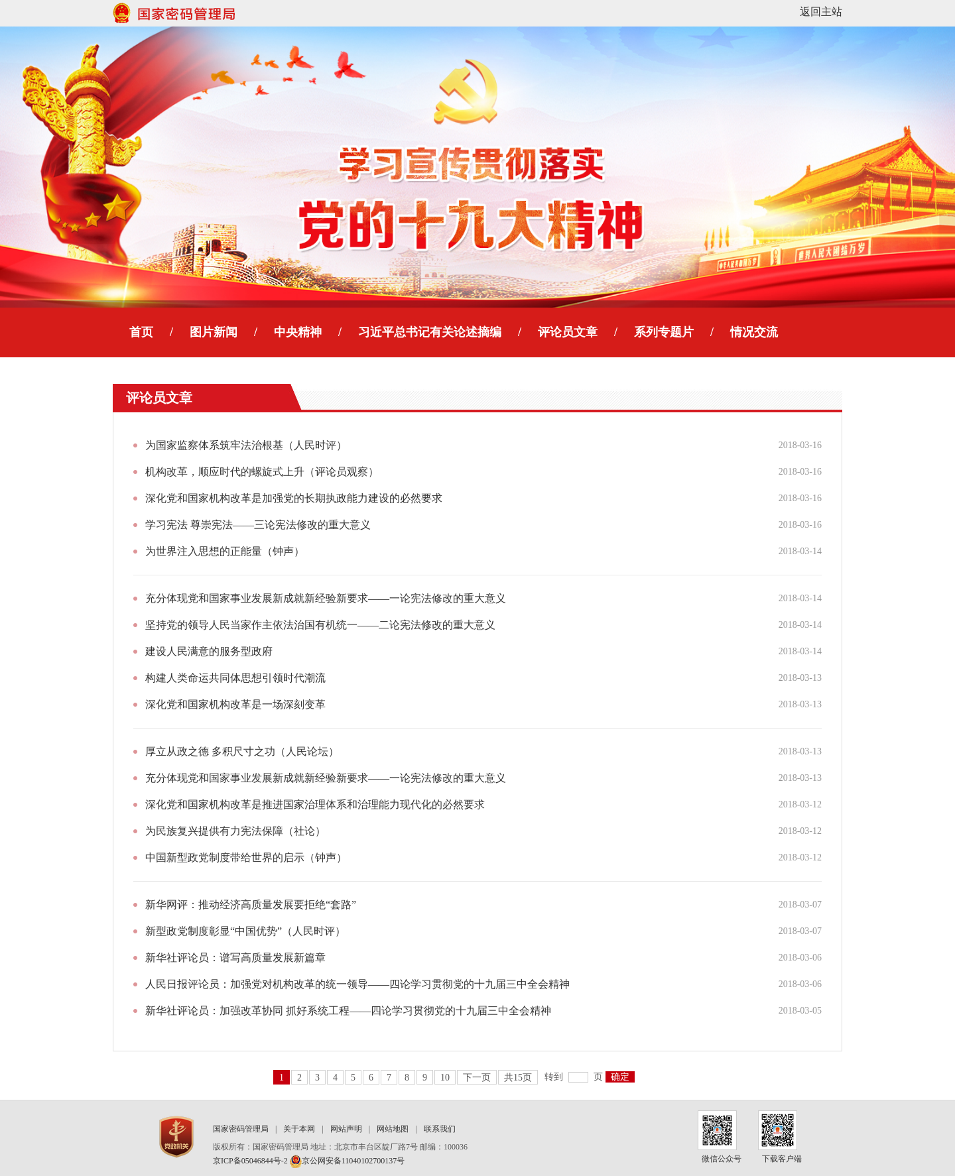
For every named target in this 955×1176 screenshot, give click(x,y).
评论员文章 (568, 332)
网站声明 (346, 1129)
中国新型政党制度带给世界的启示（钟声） (246, 857)
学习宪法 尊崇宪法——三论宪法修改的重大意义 (258, 524)
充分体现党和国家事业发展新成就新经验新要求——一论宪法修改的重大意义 (325, 598)
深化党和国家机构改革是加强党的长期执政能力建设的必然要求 (293, 498)
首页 (141, 332)
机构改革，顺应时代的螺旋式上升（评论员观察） (262, 471)
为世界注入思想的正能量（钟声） (224, 551)
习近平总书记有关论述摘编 (429, 332)
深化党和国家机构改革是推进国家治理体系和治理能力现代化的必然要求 (315, 804)
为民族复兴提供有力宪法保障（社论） (235, 831)
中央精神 (298, 332)
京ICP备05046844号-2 (250, 1160)
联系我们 (440, 1129)
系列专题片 (664, 332)
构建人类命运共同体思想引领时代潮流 (235, 677)
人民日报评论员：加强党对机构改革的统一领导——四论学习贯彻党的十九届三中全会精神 (357, 984)
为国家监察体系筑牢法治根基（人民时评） (246, 445)
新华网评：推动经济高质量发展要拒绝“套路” (250, 904)
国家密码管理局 (241, 1129)
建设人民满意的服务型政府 (209, 651)
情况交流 (754, 332)
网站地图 (393, 1129)
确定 (620, 1077)
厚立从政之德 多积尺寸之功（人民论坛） (242, 751)
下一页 (477, 1078)
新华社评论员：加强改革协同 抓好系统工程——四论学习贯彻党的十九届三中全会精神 (348, 1010)
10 (445, 1078)
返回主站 (821, 11)
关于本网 (299, 1129)
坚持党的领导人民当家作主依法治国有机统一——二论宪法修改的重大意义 (320, 624)
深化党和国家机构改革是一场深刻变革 (235, 704)
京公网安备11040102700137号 (347, 1160)
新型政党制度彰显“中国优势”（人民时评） (245, 931)
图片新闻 (213, 332)
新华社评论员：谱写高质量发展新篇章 (235, 957)
